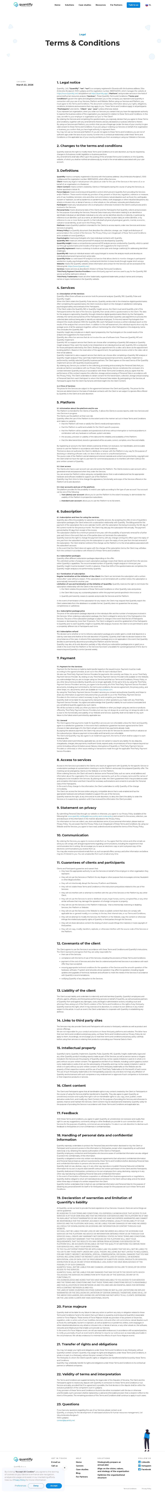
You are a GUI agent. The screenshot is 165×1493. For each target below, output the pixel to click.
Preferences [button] (20, 1486)
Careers (80, 1466)
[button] (65, 1468)
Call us (54, 1466)
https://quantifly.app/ (99, 94)
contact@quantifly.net (66, 1420)
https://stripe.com (105, 690)
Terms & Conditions (130, 1488)
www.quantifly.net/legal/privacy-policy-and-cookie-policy (90, 816)
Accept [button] (53, 1486)
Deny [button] (36, 1486)
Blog (78, 1473)
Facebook (146, 1469)
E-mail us (55, 1462)
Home (79, 1462)
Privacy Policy (146, 1488)
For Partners (82, 1477)
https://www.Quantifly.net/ (67, 94)
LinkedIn (146, 1462)
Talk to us (133, 5)
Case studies (82, 1469)
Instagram (146, 1466)
